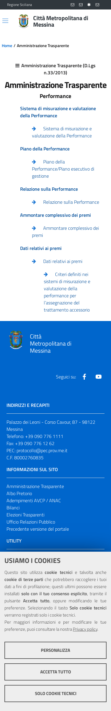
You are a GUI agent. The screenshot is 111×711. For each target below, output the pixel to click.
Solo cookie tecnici (55, 693)
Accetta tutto (55, 671)
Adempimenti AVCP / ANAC (34, 500)
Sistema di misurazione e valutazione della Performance (62, 132)
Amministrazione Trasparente (35, 486)
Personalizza (55, 650)
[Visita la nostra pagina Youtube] (98, 377)
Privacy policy (85, 629)
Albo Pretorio (19, 493)
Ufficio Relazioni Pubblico (31, 521)
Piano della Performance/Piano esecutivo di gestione (63, 168)
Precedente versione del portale (38, 528)
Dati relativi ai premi (62, 261)
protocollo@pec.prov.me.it (42, 450)
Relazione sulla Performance (71, 202)
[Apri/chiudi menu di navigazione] (5, 20)
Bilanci (13, 507)
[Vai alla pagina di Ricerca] (100, 21)
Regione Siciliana (19, 4)
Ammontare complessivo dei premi (65, 231)
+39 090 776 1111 (44, 436)
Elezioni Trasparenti (25, 514)
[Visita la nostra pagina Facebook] (84, 377)
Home (7, 45)
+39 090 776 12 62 (34, 443)
